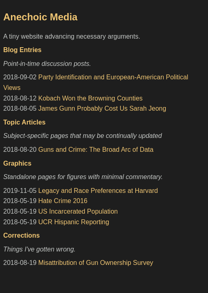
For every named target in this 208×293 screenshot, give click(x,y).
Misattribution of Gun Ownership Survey (95, 262)
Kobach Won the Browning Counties (90, 98)
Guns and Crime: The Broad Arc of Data (95, 149)
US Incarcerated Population (78, 211)
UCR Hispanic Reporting (73, 222)
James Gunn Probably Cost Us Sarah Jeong (102, 108)
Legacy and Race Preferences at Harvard (98, 190)
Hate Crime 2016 (62, 200)
